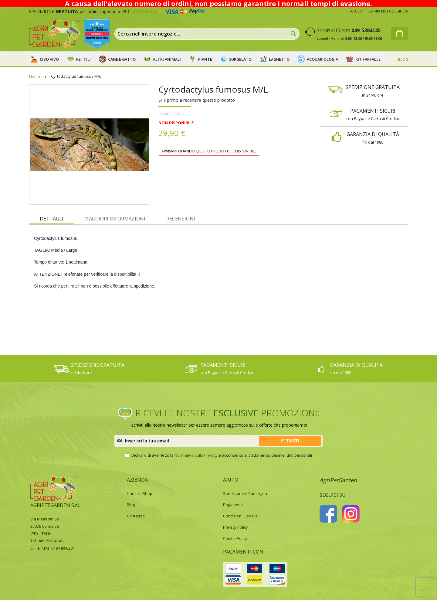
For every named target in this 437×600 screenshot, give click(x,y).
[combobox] (207, 34)
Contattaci (136, 516)
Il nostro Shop (139, 493)
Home (34, 76)
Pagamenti (233, 504)
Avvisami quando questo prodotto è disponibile (208, 151)
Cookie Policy (235, 538)
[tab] (51, 218)
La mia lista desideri (388, 11)
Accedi (356, 11)
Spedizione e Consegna (245, 493)
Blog (131, 504)
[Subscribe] (290, 441)
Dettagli (51, 218)
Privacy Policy (235, 527)
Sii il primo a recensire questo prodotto (196, 100)
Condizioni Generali (241, 516)
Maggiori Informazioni (114, 218)
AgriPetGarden (338, 480)
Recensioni (180, 218)
